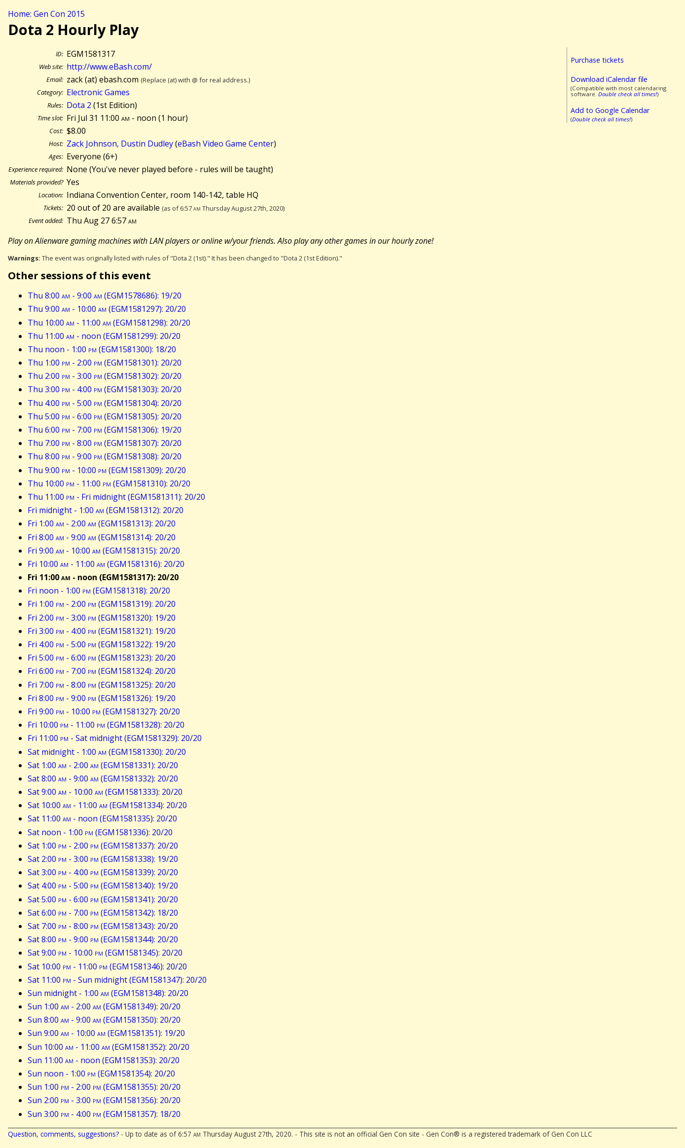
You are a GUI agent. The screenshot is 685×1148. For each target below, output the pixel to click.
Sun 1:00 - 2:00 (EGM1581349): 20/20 (104, 1006)
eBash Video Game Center (226, 143)
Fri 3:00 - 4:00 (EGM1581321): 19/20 (102, 631)
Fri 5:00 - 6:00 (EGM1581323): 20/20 (102, 657)
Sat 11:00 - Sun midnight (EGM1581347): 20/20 (117, 979)
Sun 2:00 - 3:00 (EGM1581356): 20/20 (104, 1100)
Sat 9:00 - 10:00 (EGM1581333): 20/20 (105, 791)
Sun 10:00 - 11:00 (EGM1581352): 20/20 (108, 1046)
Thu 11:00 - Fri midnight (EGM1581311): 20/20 (116, 496)
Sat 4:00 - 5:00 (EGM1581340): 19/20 (103, 885)
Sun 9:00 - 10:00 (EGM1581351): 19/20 (106, 1033)
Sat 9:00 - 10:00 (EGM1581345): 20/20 (105, 952)
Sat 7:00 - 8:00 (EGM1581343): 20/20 (103, 926)
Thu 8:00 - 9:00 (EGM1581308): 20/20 (104, 456)
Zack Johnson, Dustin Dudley (120, 143)
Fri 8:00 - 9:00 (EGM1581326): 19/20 (102, 698)
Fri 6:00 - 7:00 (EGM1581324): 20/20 (102, 671)
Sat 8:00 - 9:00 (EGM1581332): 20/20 (103, 778)
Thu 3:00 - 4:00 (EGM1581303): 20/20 (104, 389)
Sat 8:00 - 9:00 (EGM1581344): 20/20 (103, 939)
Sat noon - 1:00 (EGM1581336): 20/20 (100, 832)
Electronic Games (98, 92)
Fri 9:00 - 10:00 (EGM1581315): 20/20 (104, 550)
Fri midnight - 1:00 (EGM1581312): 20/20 (105, 510)
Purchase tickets (597, 60)
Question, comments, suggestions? (63, 1134)
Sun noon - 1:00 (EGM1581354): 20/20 (101, 1073)
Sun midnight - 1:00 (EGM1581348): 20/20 (108, 993)
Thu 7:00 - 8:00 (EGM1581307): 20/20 (104, 443)
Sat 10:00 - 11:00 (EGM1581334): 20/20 (107, 805)
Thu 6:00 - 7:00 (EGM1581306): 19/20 (104, 429)
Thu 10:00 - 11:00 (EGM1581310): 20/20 (109, 483)
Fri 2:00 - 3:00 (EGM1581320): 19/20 (102, 617)
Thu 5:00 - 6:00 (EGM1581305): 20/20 (104, 416)
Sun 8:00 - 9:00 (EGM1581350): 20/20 (104, 1019)
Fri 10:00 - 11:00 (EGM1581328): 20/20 (106, 724)
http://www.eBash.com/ (109, 66)
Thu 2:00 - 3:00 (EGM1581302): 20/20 (104, 375)
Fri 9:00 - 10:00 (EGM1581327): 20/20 (104, 711)
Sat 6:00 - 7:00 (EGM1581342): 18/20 (103, 912)
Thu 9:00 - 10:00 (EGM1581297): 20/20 (107, 308)
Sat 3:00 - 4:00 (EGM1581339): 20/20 (103, 872)
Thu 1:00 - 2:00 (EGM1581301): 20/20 (104, 362)
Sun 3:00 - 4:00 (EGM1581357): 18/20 (104, 1114)
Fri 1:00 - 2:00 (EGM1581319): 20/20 (102, 603)
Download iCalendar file (609, 79)
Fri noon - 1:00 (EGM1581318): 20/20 (99, 590)
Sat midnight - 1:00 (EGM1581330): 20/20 (107, 751)
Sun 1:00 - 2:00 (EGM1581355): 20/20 (104, 1086)
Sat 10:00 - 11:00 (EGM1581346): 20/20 (107, 966)
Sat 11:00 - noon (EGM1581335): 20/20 (102, 818)
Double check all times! (627, 94)
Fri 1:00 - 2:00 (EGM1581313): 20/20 (102, 523)
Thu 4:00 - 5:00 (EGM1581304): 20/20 (104, 403)
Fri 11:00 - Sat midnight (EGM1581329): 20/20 (115, 738)
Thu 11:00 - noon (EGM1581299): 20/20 (104, 336)
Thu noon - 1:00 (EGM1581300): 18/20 (102, 349)
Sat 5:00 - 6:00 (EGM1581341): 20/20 (103, 899)
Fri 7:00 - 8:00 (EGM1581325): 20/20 (102, 684)
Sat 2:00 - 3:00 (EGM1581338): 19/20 (103, 858)
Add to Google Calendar (610, 110)
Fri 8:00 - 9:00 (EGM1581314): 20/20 (102, 537)
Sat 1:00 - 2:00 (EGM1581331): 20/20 (103, 765)
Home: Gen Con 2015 (46, 13)
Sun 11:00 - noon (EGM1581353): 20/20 (104, 1060)
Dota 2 (79, 105)
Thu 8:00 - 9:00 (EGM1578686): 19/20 (104, 295)
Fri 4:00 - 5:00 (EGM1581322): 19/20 (102, 644)
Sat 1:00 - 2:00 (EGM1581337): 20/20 (103, 845)
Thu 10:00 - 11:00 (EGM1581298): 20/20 (109, 322)
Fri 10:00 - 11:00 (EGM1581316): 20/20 (106, 563)
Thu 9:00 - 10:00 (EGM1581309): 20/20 (107, 470)
